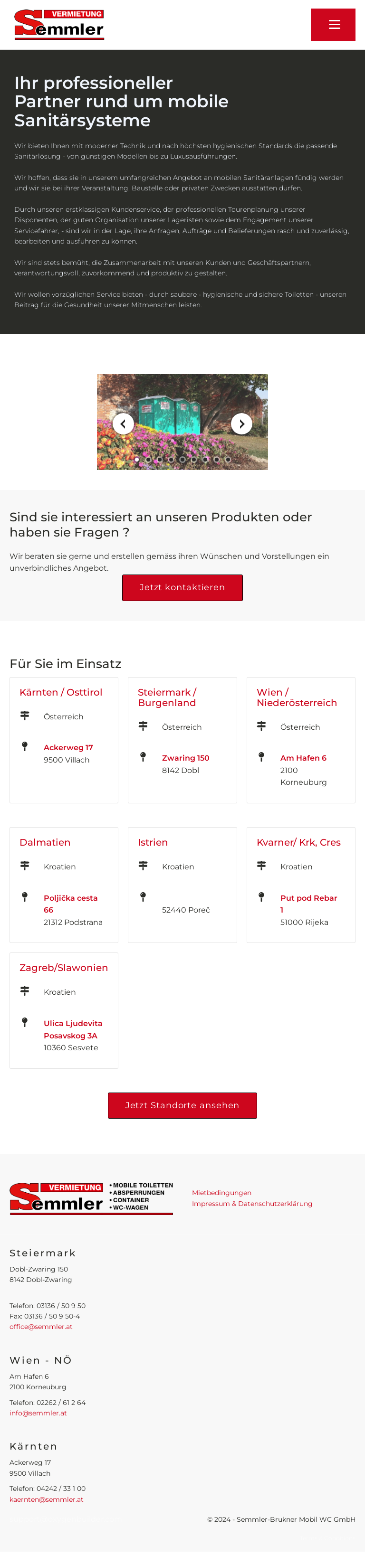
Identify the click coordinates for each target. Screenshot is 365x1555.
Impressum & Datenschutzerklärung (252, 1203)
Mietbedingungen (221, 1192)
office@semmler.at (41, 1326)
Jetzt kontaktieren (182, 587)
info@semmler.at (38, 1413)
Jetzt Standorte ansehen (182, 1105)
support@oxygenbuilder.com (66, 1519)
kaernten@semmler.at (47, 1499)
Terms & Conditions (327, 1538)
